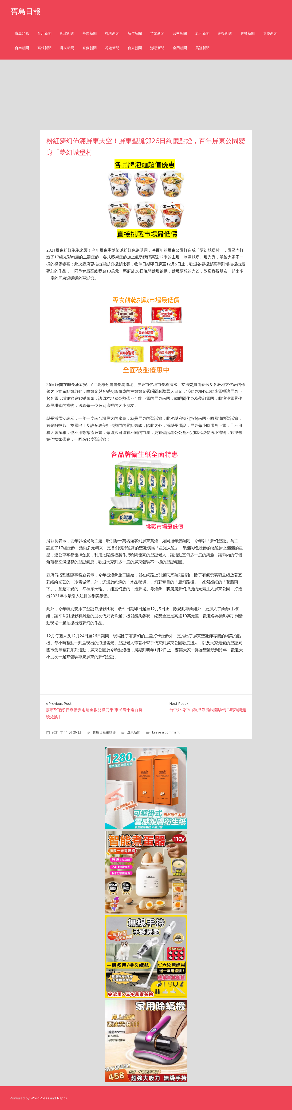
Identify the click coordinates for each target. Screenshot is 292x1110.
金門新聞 (180, 48)
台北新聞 (44, 33)
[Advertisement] (146, 95)
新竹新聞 (135, 33)
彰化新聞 (202, 33)
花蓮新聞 (112, 48)
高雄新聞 (44, 48)
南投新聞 (225, 33)
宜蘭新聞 (90, 48)
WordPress (40, 1098)
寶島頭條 (22, 33)
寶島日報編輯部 (104, 732)
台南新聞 (22, 48)
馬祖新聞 (202, 48)
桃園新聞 (112, 33)
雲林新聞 (248, 33)
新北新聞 (67, 33)
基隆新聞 (90, 33)
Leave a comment (166, 732)
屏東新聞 (67, 48)
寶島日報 (26, 11)
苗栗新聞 (157, 33)
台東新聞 (135, 48)
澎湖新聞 (157, 48)
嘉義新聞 (270, 33)
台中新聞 (180, 33)
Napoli (62, 1098)
